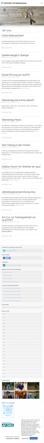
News (10, 47)
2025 (4, 317)
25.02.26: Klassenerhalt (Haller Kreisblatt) (12, 297)
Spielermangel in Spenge (15, 55)
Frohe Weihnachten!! (13, 35)
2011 (4, 360)
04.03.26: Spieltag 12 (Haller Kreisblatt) (11, 294)
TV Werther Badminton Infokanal (13, 265)
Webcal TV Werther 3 (7, 278)
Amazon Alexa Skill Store (11, 250)
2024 (4, 320)
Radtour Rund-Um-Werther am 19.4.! (21, 166)
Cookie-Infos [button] (25, 438)
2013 (4, 354)
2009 (4, 367)
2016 (4, 345)
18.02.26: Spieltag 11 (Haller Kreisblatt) (11, 300)
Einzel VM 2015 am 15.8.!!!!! (16, 74)
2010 (4, 364)
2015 (4, 348)
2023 (4, 323)
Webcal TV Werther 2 (7, 275)
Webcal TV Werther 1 (7, 272)
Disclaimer (16, 438)
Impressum (9, 438)
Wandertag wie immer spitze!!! (18, 100)
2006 (4, 376)
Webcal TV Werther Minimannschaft (11, 281)
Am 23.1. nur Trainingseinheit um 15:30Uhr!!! (19, 218)
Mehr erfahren (25, 88)
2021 (4, 329)
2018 (4, 339)
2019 (4, 335)
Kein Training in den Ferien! (16, 145)
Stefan (18, 37)
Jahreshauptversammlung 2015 (18, 191)
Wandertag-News (11, 119)
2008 (4, 370)
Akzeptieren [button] (34, 438)
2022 (4, 326)
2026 (4, 314)
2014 (4, 351)
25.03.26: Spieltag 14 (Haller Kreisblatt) (11, 288)
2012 (4, 357)
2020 (4, 332)
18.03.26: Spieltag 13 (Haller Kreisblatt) (11, 291)
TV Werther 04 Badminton (14, 3)
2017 (4, 342)
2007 (4, 373)
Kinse (18, 121)
